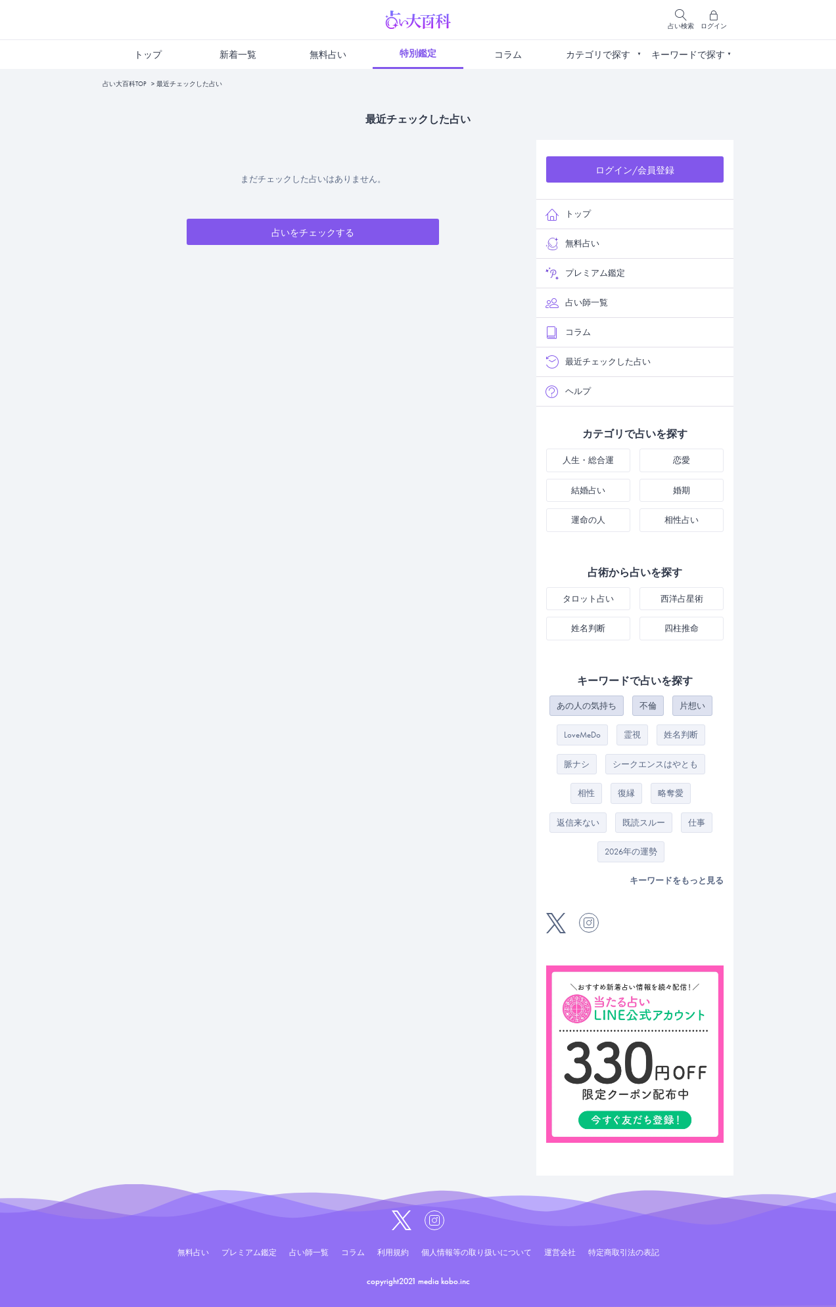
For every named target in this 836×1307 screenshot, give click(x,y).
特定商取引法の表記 (623, 1252)
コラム (508, 54)
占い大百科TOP (125, 83)
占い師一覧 (577, 302)
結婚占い (588, 490)
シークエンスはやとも (655, 764)
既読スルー (643, 822)
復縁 (626, 793)
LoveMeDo (582, 734)
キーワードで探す (688, 54)
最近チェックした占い (598, 361)
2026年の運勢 (631, 851)
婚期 (681, 490)
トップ (148, 54)
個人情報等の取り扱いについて (476, 1252)
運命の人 (588, 519)
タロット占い (588, 598)
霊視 (632, 734)
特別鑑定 (418, 53)
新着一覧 (238, 54)
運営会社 (560, 1252)
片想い (692, 705)
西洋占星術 (682, 598)
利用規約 (393, 1252)
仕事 (696, 822)
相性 (586, 793)
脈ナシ (577, 764)
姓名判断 (588, 628)
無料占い (328, 54)
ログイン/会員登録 (634, 170)
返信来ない (578, 822)
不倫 (648, 705)
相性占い (681, 519)
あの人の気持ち (586, 705)
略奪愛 (671, 793)
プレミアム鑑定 (585, 273)
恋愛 (681, 460)
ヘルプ (568, 391)
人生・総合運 (588, 460)
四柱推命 (681, 628)
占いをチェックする (312, 232)
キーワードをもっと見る (677, 880)
